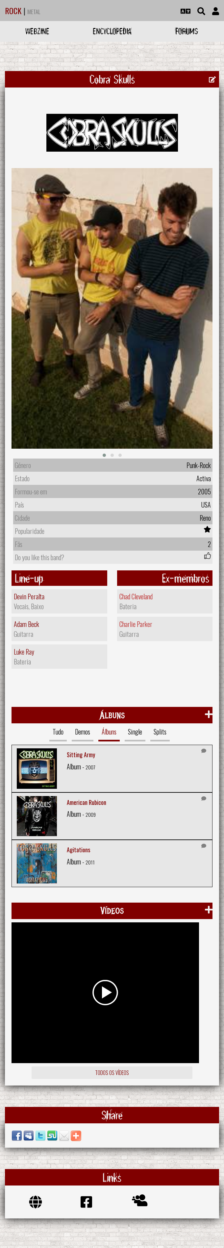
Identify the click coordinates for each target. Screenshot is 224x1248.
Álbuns (109, 731)
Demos (82, 731)
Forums (186, 31)
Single (135, 731)
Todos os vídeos (112, 1073)
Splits (160, 731)
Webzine (37, 31)
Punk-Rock (199, 465)
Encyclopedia (112, 31)
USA (206, 505)
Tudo (58, 731)
